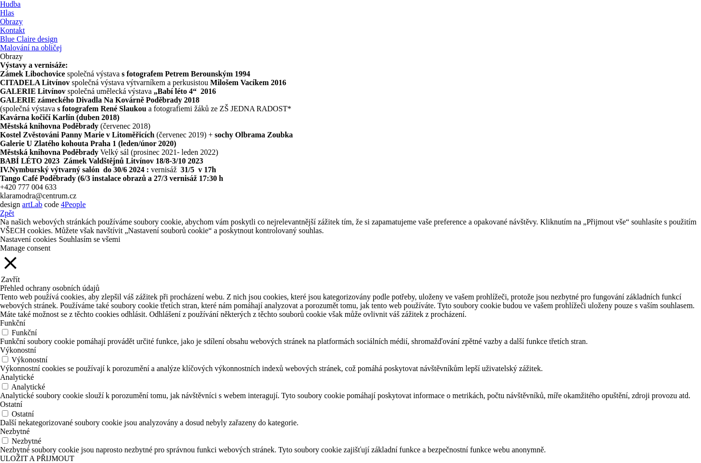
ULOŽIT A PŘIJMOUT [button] (37, 458)
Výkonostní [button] (18, 350)
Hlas (7, 13)
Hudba (10, 4)
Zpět (7, 213)
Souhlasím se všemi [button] (89, 239)
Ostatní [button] (11, 404)
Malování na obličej (31, 48)
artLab (32, 204)
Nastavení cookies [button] (28, 239)
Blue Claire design (29, 39)
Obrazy (11, 21)
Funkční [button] (12, 323)
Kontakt (12, 30)
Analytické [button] (17, 377)
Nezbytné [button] (14, 431)
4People (73, 204)
